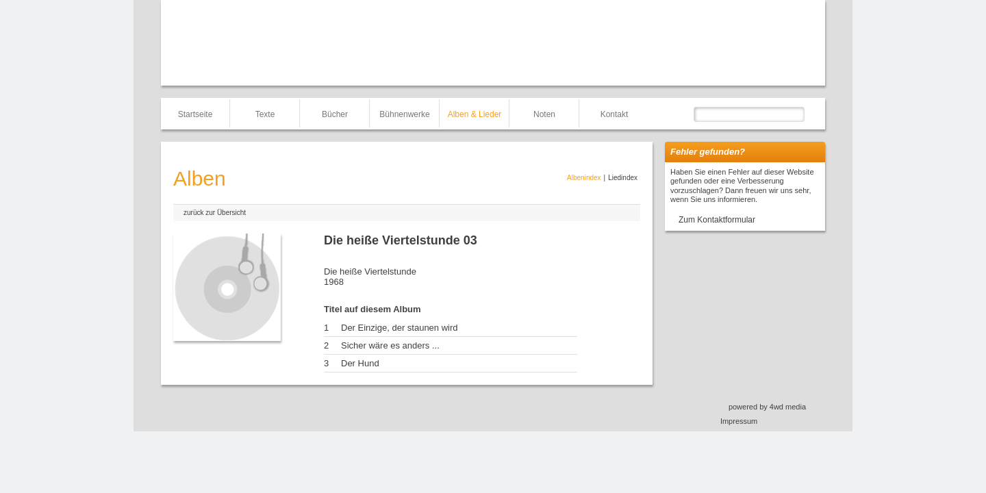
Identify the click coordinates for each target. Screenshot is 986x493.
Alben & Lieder (475, 114)
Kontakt (615, 114)
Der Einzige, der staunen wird (399, 328)
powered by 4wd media (767, 407)
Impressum (738, 421)
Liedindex (622, 177)
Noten (544, 114)
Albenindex (584, 177)
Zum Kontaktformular (717, 220)
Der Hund (360, 363)
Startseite (195, 114)
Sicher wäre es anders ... (390, 345)
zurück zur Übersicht (215, 212)
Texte (265, 114)
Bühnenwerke (404, 114)
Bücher (335, 114)
